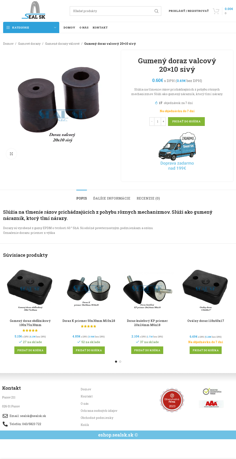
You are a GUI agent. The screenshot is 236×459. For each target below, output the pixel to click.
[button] (30, 350)
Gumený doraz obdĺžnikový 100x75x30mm (30, 323)
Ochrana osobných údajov (99, 411)
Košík (85, 425)
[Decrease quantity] (151, 121)
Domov (8, 44)
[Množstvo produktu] (157, 121)
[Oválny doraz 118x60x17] (206, 290)
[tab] (81, 196)
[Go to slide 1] (116, 362)
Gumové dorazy (29, 44)
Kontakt (87, 396)
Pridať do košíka (186, 121)
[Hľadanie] (115, 11)
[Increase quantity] (163, 121)
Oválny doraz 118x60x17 (205, 321)
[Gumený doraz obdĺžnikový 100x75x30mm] (30, 290)
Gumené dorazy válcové (62, 44)
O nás (85, 404)
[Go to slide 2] (120, 362)
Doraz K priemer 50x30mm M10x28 (88, 321)
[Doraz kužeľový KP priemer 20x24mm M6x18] (147, 290)
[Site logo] (34, 10)
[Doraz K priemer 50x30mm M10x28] (89, 290)
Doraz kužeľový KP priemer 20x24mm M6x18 (147, 323)
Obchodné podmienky (97, 418)
